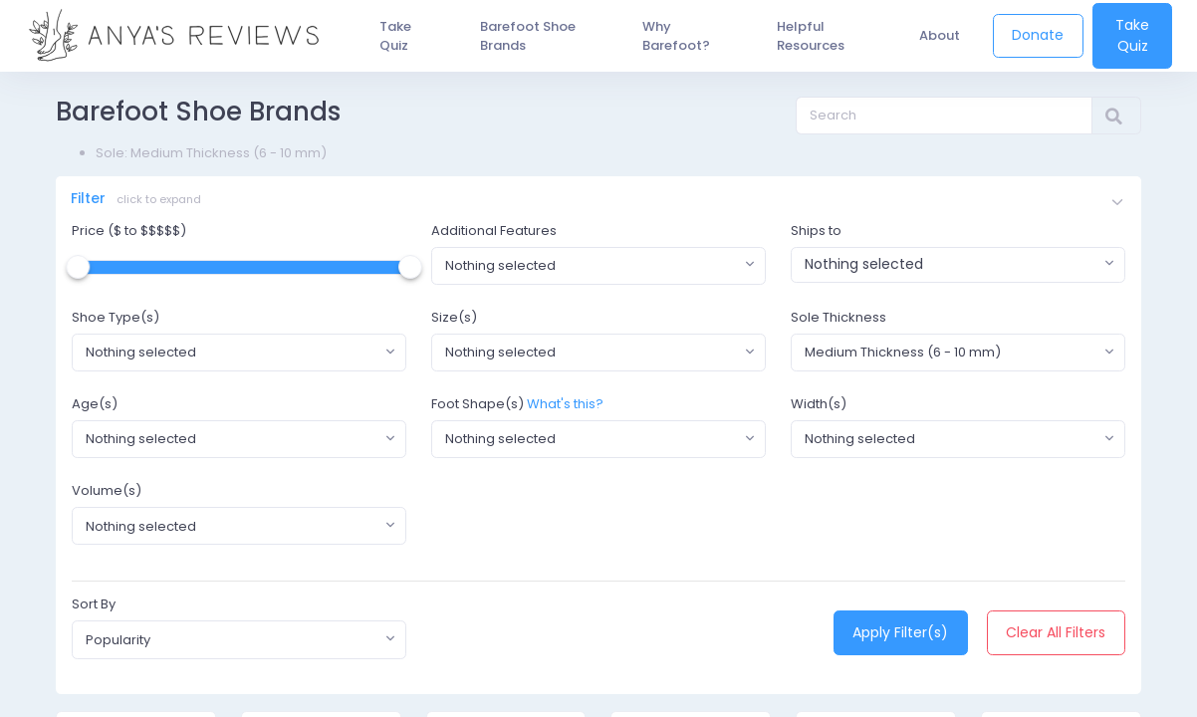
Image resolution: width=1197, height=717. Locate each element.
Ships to (816, 233)
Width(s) (818, 407)
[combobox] (598, 269)
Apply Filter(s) (900, 636)
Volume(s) (106, 494)
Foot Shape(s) (477, 407)
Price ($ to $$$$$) (129, 233)
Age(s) (95, 407)
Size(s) (454, 320)
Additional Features (494, 233)
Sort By (94, 607)
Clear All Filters (1055, 636)
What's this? (565, 407)
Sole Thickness (838, 320)
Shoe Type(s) (115, 320)
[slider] (78, 270)
